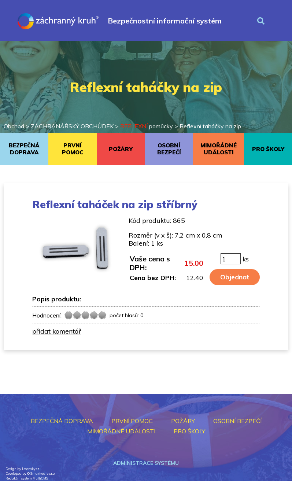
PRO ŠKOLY (268, 149)
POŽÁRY (121, 149)
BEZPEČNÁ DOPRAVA (24, 149)
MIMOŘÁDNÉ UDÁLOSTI (218, 149)
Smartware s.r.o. (42, 473)
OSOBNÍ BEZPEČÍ (169, 149)
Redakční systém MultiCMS (26, 478)
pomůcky (146, 126)
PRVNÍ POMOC (72, 149)
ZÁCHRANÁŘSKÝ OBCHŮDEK (72, 126)
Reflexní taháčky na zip (210, 126)
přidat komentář (56, 331)
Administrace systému (146, 463)
